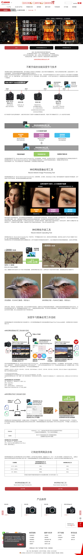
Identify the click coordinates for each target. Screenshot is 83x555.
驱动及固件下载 (48, 539)
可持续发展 (57, 6)
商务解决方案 (29, 6)
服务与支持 (47, 6)
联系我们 (61, 552)
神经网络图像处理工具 (41, 47)
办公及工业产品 (18, 6)
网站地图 (56, 552)
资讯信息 (74, 533)
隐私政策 (18, 538)
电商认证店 (32, 541)
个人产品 (9, 6)
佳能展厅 (31, 543)
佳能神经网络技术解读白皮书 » (41, 59)
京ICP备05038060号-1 (37, 552)
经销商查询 (32, 535)
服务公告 (73, 539)
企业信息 (60, 535)
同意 (20, 544)
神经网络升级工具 (67, 47)
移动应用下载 (47, 541)
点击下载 (23, 488)
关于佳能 (66, 6)
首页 (16, 47)
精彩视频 (74, 6)
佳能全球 (44, 552)
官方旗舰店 (32, 537)
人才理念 (60, 539)
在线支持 (46, 535)
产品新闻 (73, 535)
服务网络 (46, 537)
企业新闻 (73, 537)
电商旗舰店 (32, 539)
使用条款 (48, 552)
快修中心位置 (47, 543)
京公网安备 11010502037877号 (26, 552)
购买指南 (39, 6)
